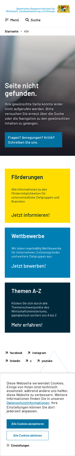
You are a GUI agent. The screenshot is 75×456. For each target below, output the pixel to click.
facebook (16, 353)
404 (26, 31)
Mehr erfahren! (27, 325)
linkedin (15, 361)
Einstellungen (18, 445)
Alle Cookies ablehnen (27, 435)
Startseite (11, 31)
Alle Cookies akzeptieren (27, 424)
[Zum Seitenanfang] (66, 228)
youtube (47, 361)
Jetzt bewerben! (28, 266)
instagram (39, 353)
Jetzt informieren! (30, 215)
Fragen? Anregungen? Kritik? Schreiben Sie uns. (31, 139)
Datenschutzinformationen (28, 402)
